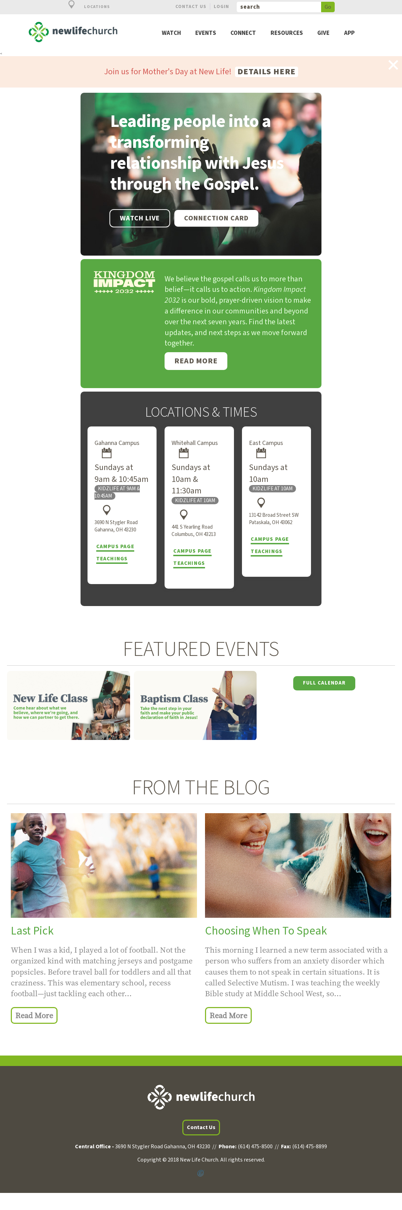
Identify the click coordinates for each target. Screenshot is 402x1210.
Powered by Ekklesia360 (201, 1173)
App (349, 33)
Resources (287, 33)
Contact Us (190, 6)
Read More (196, 360)
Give (323, 33)
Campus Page (115, 546)
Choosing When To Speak (266, 931)
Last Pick (32, 931)
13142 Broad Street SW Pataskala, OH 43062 (274, 519)
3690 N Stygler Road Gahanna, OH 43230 (116, 526)
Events (205, 33)
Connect (243, 33)
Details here (266, 72)
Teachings (112, 558)
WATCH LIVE (140, 218)
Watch (171, 33)
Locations (85, 7)
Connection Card (216, 218)
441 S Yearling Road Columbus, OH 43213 (194, 530)
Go (328, 7)
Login (221, 6)
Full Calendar (324, 683)
